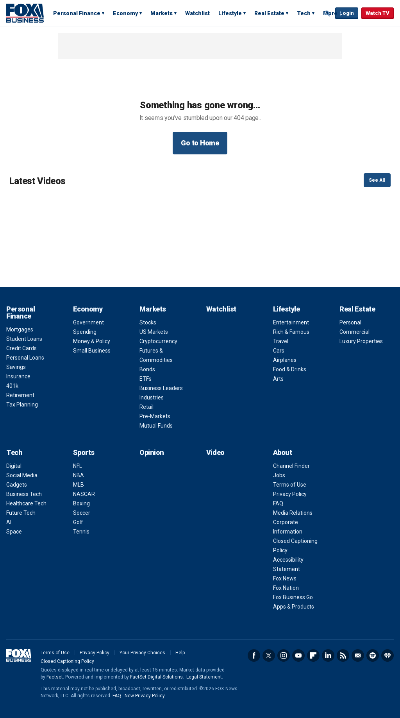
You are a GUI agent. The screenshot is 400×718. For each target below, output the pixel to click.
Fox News (284, 578)
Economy (125, 13)
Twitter (268, 655)
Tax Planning (22, 404)
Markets (161, 13)
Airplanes (284, 360)
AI (8, 522)
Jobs (279, 475)
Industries (151, 397)
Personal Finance (76, 13)
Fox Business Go (293, 597)
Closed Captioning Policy (67, 661)
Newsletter (358, 655)
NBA (78, 475)
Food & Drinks (289, 369)
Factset (54, 677)
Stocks (147, 322)
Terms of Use (289, 485)
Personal (350, 322)
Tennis (81, 531)
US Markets (153, 332)
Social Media (22, 475)
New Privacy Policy (145, 695)
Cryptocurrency (158, 341)
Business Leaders (161, 388)
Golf (78, 522)
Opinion (151, 452)
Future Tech (21, 513)
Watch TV (377, 13)
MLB (78, 485)
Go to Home (200, 143)
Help (180, 652)
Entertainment (291, 322)
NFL (77, 466)
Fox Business (25, 13)
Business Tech (24, 494)
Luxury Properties (361, 341)
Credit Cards (21, 348)
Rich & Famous (291, 332)
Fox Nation (286, 588)
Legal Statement (204, 677)
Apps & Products (293, 606)
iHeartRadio (387, 655)
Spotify (372, 655)
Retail (146, 407)
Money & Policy (91, 341)
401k (12, 386)
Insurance (18, 376)
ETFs (145, 379)
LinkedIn (328, 655)
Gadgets (16, 485)
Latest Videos (37, 180)
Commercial (354, 332)
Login (346, 13)
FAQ (278, 503)
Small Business (92, 350)
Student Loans (24, 339)
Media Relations (292, 513)
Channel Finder (291, 466)
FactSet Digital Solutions (156, 677)
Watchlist (197, 13)
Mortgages (19, 329)
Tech (304, 13)
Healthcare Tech (26, 503)
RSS (343, 655)
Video (215, 452)
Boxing (81, 503)
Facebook (254, 655)
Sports (84, 452)
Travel (280, 341)
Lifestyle (230, 13)
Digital (13, 466)
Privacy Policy (290, 494)
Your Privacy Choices (142, 652)
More (330, 13)
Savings (16, 367)
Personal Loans (25, 358)
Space (14, 531)
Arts (278, 379)
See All (377, 180)
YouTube (298, 655)
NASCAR (84, 494)
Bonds (147, 369)
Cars (278, 350)
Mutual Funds (156, 426)
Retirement (20, 395)
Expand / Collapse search (327, 13)
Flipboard (313, 655)
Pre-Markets (154, 416)
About (282, 452)
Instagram (283, 655)
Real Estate (269, 13)
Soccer (81, 513)
